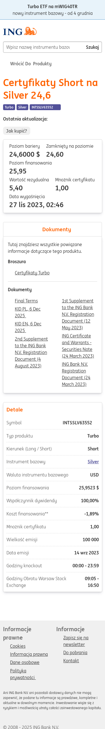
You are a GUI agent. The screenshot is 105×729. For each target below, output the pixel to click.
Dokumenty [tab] (52, 229)
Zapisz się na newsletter (75, 638)
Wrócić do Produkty (27, 63)
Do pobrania (75, 652)
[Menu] (99, 33)
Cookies (17, 646)
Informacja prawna (29, 654)
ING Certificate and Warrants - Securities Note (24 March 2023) (78, 336)
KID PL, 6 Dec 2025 (28, 309)
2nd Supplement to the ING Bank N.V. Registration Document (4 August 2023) (31, 339)
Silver (93, 461)
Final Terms (26, 301)
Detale (52, 409)
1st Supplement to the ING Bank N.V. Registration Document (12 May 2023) (78, 301)
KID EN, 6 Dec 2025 (28, 324)
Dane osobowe (24, 662)
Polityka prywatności (23, 671)
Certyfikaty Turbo (32, 273)
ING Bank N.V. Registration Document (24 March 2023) (76, 364)
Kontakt (71, 660)
